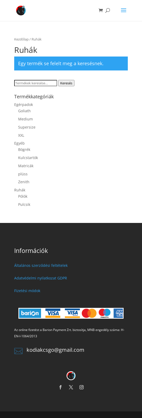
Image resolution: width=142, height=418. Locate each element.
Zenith (23, 181)
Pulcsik (24, 204)
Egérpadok (23, 104)
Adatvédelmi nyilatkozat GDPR (40, 278)
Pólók (22, 196)
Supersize (27, 127)
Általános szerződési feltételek (41, 265)
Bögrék (24, 149)
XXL (21, 135)
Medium (25, 118)
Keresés (66, 83)
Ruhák (19, 189)
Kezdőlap (21, 39)
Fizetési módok (27, 290)
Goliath (24, 110)
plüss (23, 173)
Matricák (25, 165)
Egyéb (19, 143)
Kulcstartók (28, 157)
